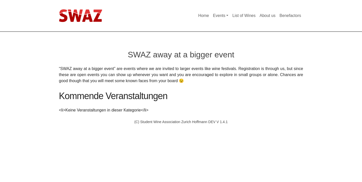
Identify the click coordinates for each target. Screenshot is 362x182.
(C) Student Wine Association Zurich (163, 122)
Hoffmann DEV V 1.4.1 (210, 122)
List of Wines (244, 15)
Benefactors (290, 15)
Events (219, 15)
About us (267, 15)
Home (203, 15)
